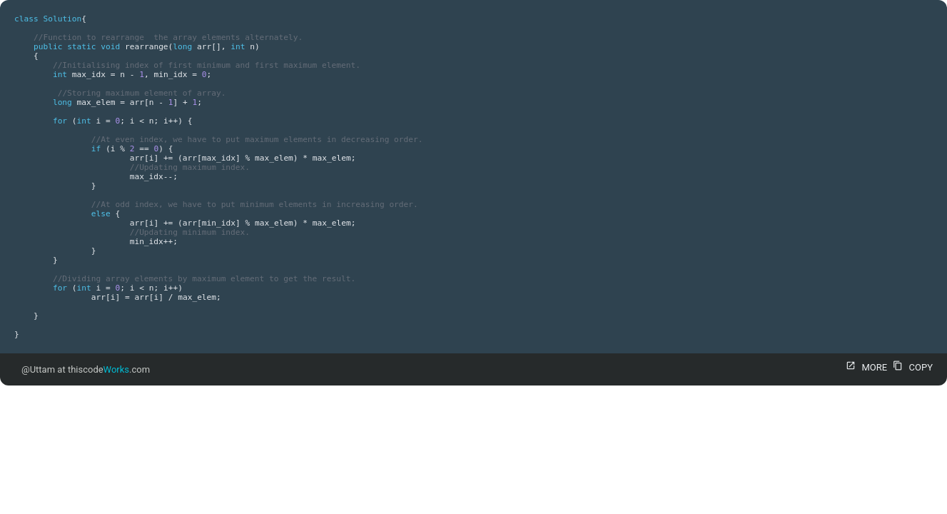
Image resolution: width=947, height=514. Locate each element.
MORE (864, 367)
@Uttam (38, 369)
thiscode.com (109, 369)
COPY (911, 367)
